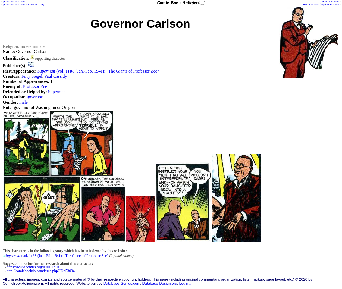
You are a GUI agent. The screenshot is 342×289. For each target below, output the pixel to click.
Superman (57, 91)
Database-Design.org (159, 283)
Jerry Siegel (31, 76)
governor (34, 97)
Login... (185, 283)
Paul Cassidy (55, 76)
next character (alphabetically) (320, 4)
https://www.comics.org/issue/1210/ (33, 267)
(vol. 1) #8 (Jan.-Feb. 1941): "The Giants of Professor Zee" (98, 71)
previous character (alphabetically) (24, 4)
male (23, 102)
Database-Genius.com (121, 283)
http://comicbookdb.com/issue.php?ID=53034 (41, 271)
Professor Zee (35, 86)
